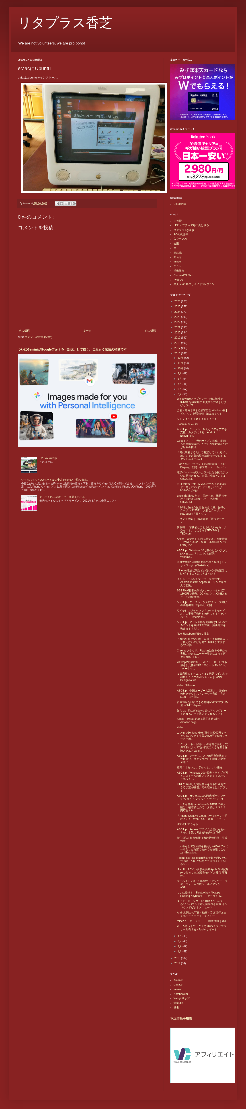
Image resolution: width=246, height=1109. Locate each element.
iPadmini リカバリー (189, 424)
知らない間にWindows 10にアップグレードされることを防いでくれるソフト (201, 712)
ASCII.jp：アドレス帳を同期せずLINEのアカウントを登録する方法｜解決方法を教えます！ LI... (202, 625)
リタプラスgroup (184, 230)
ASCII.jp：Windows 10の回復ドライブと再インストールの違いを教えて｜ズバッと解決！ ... (202, 776)
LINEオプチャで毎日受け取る (191, 225)
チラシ (178, 266)
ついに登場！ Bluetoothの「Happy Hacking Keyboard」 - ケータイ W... (200, 894)
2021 (177, 327)
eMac (180, 727)
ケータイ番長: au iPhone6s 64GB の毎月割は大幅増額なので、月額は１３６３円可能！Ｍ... (201, 807)
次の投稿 (24, 330)
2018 (177, 343)
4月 (180, 936)
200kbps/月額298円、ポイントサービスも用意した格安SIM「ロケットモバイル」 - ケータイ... (202, 665)
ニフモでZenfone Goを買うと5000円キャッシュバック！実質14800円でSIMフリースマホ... (202, 736)
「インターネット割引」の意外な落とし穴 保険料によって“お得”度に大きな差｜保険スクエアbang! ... (202, 747)
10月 (181, 368)
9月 (180, 373)
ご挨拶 (178, 220)
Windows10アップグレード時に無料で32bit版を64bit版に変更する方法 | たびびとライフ (201, 402)
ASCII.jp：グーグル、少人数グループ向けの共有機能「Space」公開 (202, 604)
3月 (180, 941)
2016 (177, 353)
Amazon (178, 980)
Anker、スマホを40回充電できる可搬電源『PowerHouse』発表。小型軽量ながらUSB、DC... (202, 542)
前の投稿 (150, 330)
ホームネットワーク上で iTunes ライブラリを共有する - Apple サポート (201, 928)
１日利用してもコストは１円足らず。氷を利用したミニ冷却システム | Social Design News (202, 677)
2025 (177, 306)
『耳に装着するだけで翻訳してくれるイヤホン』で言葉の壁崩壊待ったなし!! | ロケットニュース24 (202, 455)
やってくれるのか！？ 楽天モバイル (62, 496)
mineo (177, 261)
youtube (178, 1002)
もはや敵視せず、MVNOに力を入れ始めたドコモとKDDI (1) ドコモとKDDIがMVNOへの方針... (202, 487)
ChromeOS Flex (183, 275)
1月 (180, 951)
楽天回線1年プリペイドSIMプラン (194, 284)
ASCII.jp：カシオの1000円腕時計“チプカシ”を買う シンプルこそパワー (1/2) (201, 797)
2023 (177, 317)
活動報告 (179, 270)
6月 (180, 389)
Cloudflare (180, 204)
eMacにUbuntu (186, 685)
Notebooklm (181, 994)
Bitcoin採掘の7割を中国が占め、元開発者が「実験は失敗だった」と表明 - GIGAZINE (202, 499)
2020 (177, 332)
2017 (177, 348)
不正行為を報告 (181, 1018)
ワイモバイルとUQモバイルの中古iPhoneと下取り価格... (55, 479)
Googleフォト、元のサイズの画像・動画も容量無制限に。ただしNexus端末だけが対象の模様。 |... (202, 444)
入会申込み (180, 238)
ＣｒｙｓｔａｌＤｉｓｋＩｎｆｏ (197, 418)
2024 (177, 311)
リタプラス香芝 (65, 22)
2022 (177, 322)
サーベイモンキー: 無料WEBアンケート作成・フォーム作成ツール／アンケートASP (202, 884)
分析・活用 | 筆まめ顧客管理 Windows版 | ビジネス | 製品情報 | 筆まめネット (202, 412)
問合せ (178, 257)
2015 (177, 958)
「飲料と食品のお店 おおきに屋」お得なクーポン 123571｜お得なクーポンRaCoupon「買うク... (201, 510)
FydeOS (178, 279)
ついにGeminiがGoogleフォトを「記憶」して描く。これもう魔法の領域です (72, 349)
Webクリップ (182, 998)
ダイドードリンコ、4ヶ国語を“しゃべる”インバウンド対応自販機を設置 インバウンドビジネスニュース (202, 904)
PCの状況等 (181, 234)
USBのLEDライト (187, 824)
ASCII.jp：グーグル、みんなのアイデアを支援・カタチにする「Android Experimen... (202, 432)
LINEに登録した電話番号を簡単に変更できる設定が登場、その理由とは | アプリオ (202, 787)
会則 (176, 243)
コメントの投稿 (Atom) (38, 337)
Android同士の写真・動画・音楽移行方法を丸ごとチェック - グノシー (201, 914)
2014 (177, 963)
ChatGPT (179, 984)
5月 (180, 394)
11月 (181, 363)
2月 (180, 946)
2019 (177, 337)
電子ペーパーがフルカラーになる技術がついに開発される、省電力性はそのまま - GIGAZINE (202, 475)
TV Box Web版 (48, 458)
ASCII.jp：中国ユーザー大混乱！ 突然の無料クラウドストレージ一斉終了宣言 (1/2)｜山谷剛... (202, 694)
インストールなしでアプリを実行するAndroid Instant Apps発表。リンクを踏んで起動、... (201, 582)
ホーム (87, 330)
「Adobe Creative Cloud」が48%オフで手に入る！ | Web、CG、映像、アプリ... (202, 817)
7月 (180, 383)
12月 (181, 357)
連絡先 (178, 252)
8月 (180, 378)
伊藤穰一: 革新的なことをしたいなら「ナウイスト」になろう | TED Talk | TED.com (202, 530)
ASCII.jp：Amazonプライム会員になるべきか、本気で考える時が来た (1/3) (201, 831)
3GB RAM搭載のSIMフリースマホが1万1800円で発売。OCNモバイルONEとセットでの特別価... (202, 594)
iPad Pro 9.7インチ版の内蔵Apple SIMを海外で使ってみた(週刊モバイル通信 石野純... (202, 872)
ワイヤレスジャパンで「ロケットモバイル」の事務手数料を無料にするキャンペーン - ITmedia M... (201, 614)
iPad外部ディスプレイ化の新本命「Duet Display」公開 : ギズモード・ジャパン (201, 465)
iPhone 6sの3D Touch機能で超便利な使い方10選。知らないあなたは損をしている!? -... (202, 861)
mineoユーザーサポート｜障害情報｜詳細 (202, 921)
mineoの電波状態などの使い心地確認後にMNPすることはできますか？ (202, 572)
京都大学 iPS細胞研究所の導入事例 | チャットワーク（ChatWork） (202, 564)
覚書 (176, 1007)
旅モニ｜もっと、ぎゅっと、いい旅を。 (201, 767)
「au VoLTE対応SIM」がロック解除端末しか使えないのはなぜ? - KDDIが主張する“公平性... (202, 642)
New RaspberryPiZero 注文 (193, 633)
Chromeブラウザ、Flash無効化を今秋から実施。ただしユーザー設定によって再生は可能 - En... (202, 654)
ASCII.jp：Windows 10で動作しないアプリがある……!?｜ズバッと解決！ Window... (202, 554)
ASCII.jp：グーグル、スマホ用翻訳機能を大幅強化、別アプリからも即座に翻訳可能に (202, 759)
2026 (177, 301)
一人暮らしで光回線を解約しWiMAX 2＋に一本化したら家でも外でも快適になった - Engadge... (202, 849)
